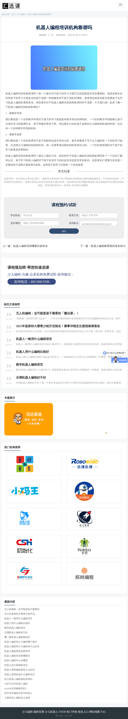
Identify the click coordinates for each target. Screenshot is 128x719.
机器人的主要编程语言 (16, 665)
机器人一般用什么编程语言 (34, 339)
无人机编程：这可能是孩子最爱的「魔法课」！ (47, 313)
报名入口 (83, 711)
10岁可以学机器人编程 (16, 684)
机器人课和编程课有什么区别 (19, 670)
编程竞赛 (39, 711)
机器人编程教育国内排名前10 (108, 246)
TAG (103, 711)
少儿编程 (21, 14)
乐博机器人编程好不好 (31, 377)
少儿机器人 (51, 711)
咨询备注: (74, 223)
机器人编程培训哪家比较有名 (30, 246)
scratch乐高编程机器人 (15, 688)
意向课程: (15, 223)
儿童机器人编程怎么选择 (17, 698)
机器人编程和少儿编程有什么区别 (21, 646)
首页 (13, 14)
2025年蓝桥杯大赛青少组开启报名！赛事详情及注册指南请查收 (58, 326)
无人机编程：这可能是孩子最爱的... (22, 609)
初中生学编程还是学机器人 (18, 693)
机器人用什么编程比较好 (32, 351)
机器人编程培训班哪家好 (17, 656)
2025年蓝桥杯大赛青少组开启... (20, 614)
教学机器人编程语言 (29, 364)
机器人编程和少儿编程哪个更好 (20, 642)
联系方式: (74, 215)
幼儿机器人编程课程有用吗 (18, 679)
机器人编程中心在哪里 (16, 660)
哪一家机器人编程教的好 (17, 637)
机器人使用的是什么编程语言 (19, 674)
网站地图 (94, 711)
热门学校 (72, 711)
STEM (62, 711)
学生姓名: (15, 215)
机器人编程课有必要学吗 (17, 651)
